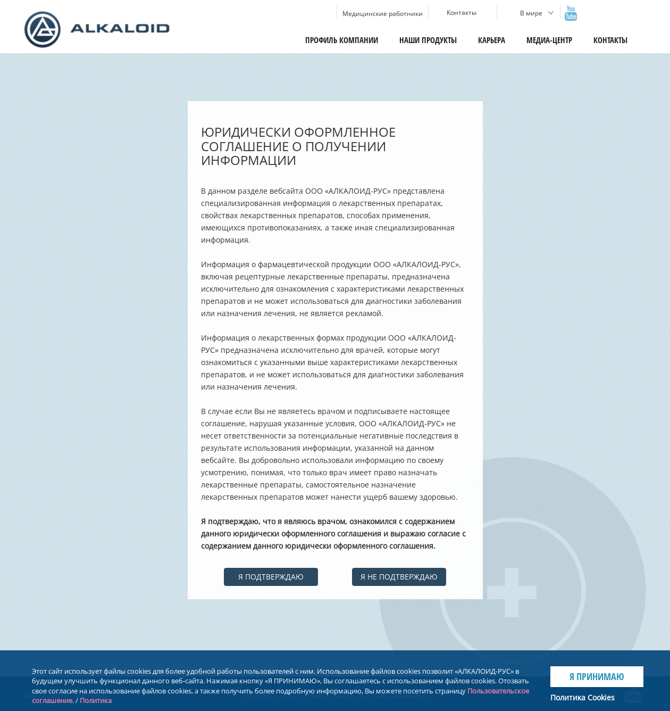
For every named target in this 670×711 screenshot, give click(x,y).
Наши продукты (428, 40)
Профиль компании (341, 40)
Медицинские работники (382, 13)
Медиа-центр (549, 40)
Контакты (610, 40)
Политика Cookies (582, 697)
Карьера (491, 40)
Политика (96, 700)
